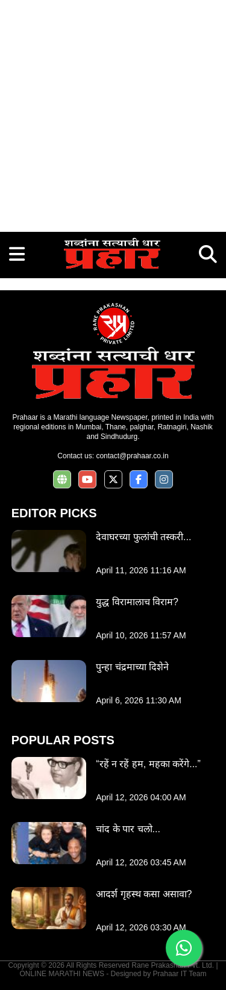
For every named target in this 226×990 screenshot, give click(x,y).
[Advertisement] (113, 113)
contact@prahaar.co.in (132, 456)
